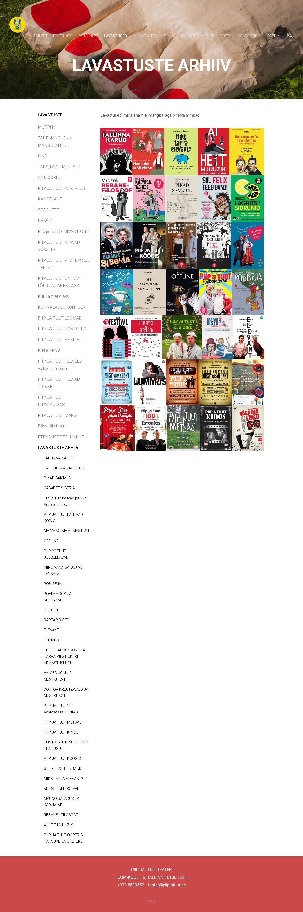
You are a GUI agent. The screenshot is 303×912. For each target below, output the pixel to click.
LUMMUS (51, 640)
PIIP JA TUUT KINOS (61, 732)
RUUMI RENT (188, 36)
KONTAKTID (248, 36)
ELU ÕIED (51, 610)
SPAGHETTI (49, 209)
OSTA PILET (88, 36)
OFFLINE (51, 541)
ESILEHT (40, 36)
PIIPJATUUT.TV (145, 36)
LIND (42, 155)
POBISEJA (52, 584)
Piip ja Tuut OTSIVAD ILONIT (64, 231)
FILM (167, 36)
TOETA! (226, 36)
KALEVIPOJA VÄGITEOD (64, 468)
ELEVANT (51, 630)
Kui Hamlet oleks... (54, 296)
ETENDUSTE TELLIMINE (61, 436)
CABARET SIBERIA (59, 488)
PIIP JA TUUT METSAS (63, 722)
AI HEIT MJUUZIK (58, 825)
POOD (209, 36)
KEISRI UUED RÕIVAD (62, 788)
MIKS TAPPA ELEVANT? (63, 778)
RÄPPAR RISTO (56, 620)
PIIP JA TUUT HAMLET (59, 339)
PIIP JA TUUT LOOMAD (60, 318)
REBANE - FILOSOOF (61, 815)
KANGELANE (50, 198)
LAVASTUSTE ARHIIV (58, 447)
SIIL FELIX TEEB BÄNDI (63, 768)
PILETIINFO (63, 36)
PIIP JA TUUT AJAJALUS (61, 188)
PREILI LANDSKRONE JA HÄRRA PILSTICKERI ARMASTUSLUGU (64, 656)
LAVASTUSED (115, 36)
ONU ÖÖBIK (49, 177)
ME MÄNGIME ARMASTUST (66, 531)
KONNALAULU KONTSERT (63, 307)
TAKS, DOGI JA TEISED (59, 166)
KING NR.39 (49, 350)
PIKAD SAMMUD (57, 478)
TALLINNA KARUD (58, 458)
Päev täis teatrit (52, 425)
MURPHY (47, 127)
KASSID (45, 220)
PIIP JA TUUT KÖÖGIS (62, 758)
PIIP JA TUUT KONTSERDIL (64, 328)
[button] (273, 36)
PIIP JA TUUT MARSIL (59, 415)
